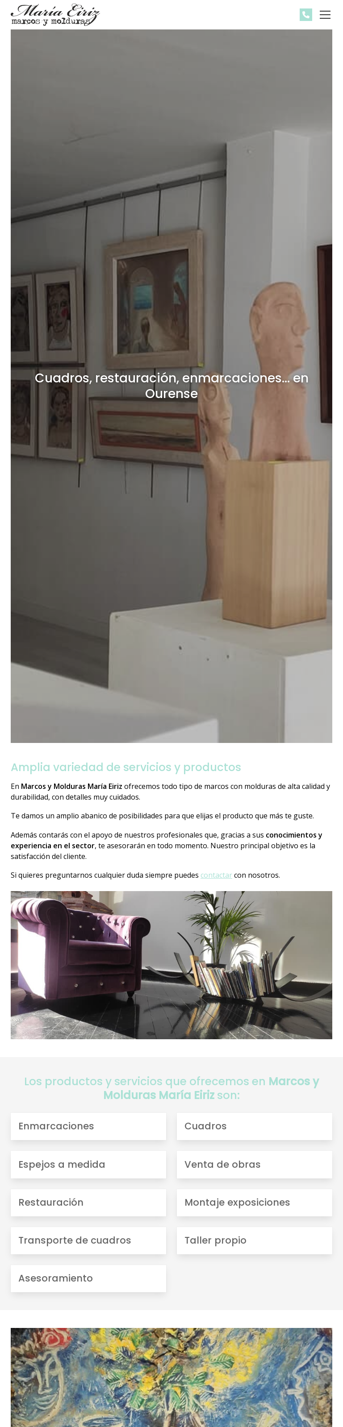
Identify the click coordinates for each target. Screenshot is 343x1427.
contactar (216, 875)
